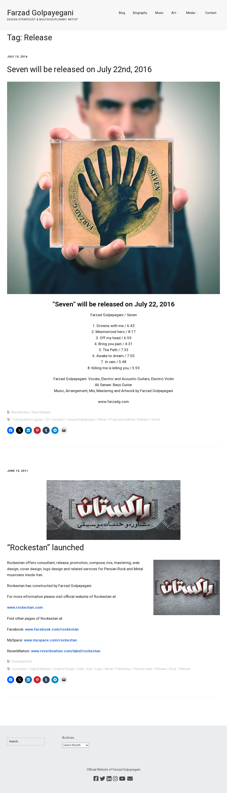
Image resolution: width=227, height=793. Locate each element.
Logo (98, 669)
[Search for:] (26, 741)
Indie (80, 669)
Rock (172, 669)
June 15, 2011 (17, 470)
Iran (89, 669)
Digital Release (40, 669)
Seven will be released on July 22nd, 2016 (79, 69)
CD (47, 419)
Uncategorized (21, 661)
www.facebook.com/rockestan (52, 629)
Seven (155, 419)
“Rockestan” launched (45, 547)
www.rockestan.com (25, 607)
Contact (210, 13)
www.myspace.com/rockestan (50, 640)
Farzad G (58, 419)
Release (143, 419)
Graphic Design (64, 669)
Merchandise (20, 412)
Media (190, 13)
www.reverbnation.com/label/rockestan (65, 651)
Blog (122, 13)
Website (184, 669)
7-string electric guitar (27, 419)
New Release (41, 412)
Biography (140, 13)
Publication (123, 669)
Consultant (19, 669)
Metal (102, 419)
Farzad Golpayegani (40, 12)
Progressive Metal (121, 419)
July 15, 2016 (17, 56)
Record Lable (143, 669)
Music (159, 13)
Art (173, 13)
